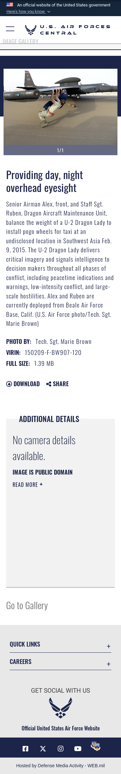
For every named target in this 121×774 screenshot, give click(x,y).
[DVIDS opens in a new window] (95, 746)
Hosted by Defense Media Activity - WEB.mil (60, 765)
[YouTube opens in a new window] (78, 749)
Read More (26, 484)
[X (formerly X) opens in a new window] (43, 749)
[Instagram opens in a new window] (61, 749)
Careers (20, 661)
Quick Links (25, 643)
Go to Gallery (27, 605)
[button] (29, 11)
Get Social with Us (60, 690)
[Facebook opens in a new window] (25, 749)
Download (23, 383)
